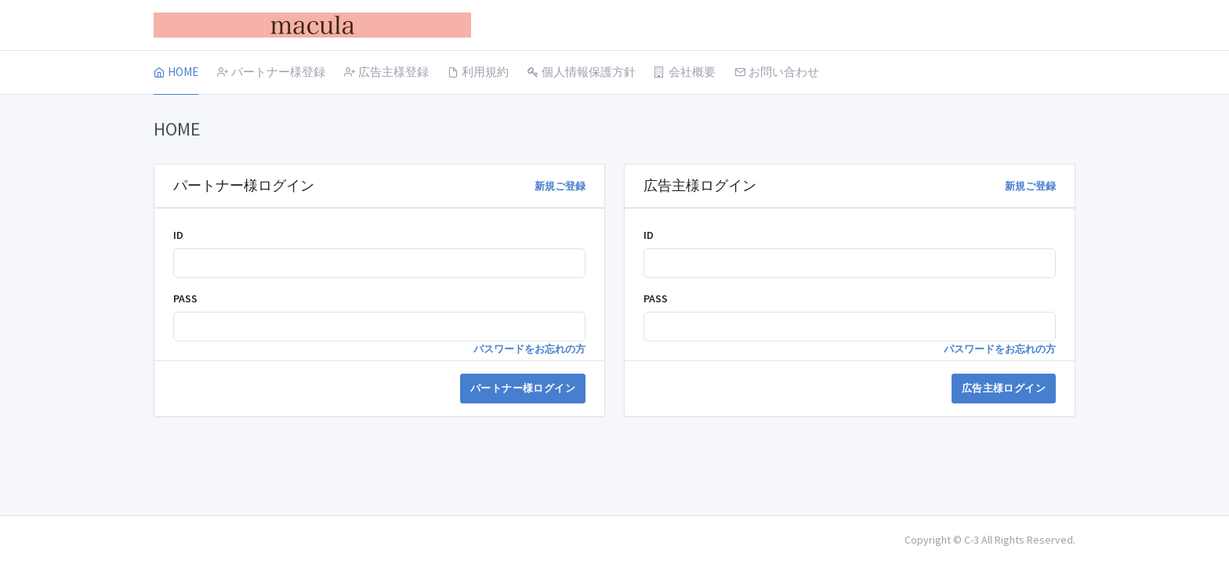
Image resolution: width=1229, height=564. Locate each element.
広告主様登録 (386, 71)
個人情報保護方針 (581, 71)
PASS (185, 298)
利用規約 (478, 71)
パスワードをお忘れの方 (529, 349)
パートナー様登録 (271, 71)
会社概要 (685, 71)
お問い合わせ (776, 71)
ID (178, 235)
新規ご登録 (560, 186)
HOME (176, 71)
